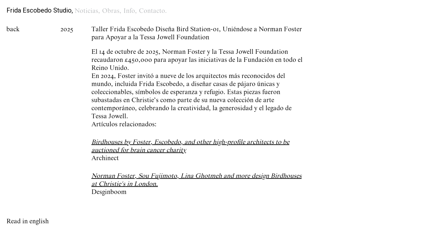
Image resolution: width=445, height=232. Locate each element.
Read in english (27, 221)
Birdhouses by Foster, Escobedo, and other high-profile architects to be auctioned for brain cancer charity (190, 146)
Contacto (152, 11)
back (13, 29)
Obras (110, 11)
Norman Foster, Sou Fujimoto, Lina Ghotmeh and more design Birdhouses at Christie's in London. (196, 180)
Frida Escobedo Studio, (39, 10)
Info (129, 11)
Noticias (86, 11)
